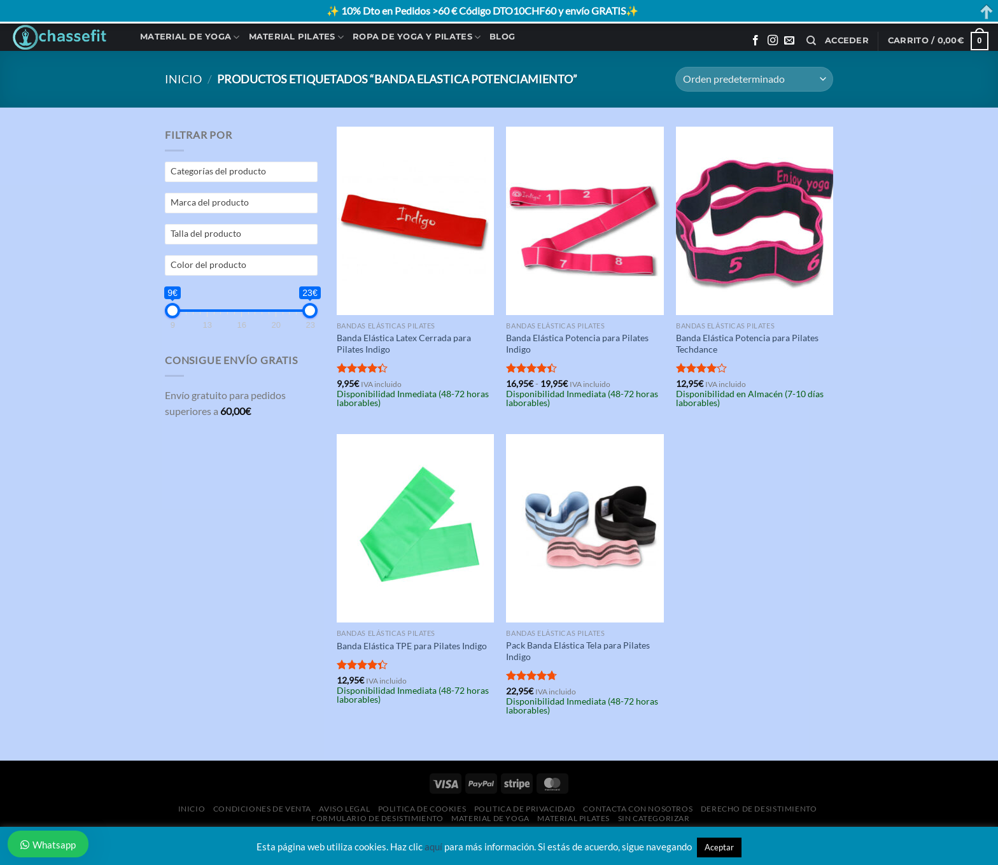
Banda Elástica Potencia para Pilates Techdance (747, 343)
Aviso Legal (344, 808)
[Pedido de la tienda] (754, 79)
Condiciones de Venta (262, 808)
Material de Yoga (190, 37)
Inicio (183, 79)
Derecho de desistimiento (759, 808)
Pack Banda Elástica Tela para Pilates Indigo (578, 651)
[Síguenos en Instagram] (773, 40)
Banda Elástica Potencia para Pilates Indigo (577, 343)
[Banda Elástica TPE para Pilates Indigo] (415, 528)
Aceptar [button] (719, 847)
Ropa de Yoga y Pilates (417, 37)
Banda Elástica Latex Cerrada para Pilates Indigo (404, 343)
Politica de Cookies (422, 808)
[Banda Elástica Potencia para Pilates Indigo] (584, 221)
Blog (502, 36)
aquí (433, 846)
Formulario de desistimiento (377, 818)
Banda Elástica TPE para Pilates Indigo (412, 645)
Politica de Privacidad (524, 808)
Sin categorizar (654, 818)
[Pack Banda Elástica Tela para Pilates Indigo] (584, 528)
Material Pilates (296, 37)
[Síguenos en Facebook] (755, 40)
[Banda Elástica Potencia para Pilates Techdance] (754, 221)
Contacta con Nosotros (637, 808)
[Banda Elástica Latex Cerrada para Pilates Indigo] (415, 221)
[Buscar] (811, 41)
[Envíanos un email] (789, 40)
